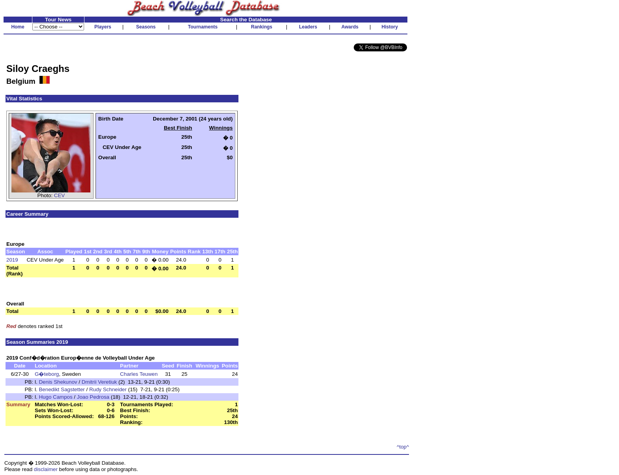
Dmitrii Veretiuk (99, 382)
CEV (59, 195)
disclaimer (46, 469)
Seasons (146, 27)
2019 (12, 260)
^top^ (403, 447)
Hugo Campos (55, 397)
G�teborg (47, 374)
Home (17, 27)
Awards (349, 27)
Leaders (308, 27)
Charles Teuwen (139, 374)
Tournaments (203, 27)
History (390, 27)
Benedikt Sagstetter (61, 389)
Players (102, 27)
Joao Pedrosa (93, 397)
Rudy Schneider (108, 389)
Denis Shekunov (58, 382)
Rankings (261, 27)
